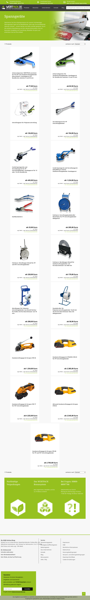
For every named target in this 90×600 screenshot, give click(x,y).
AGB (64, 545)
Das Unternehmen (46, 550)
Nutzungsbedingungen (70, 552)
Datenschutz (66, 550)
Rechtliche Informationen (70, 547)
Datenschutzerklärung (18, 592)
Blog (42, 554)
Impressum (66, 542)
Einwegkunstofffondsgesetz (49, 545)
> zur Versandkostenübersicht (30, 90)
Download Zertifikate (69, 557)
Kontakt (43, 552)
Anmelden (27, 589)
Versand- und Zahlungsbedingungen (74, 554)
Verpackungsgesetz (46, 542)
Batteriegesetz (45, 547)
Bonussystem (45, 557)
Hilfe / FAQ (44, 559)
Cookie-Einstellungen (69, 559)
